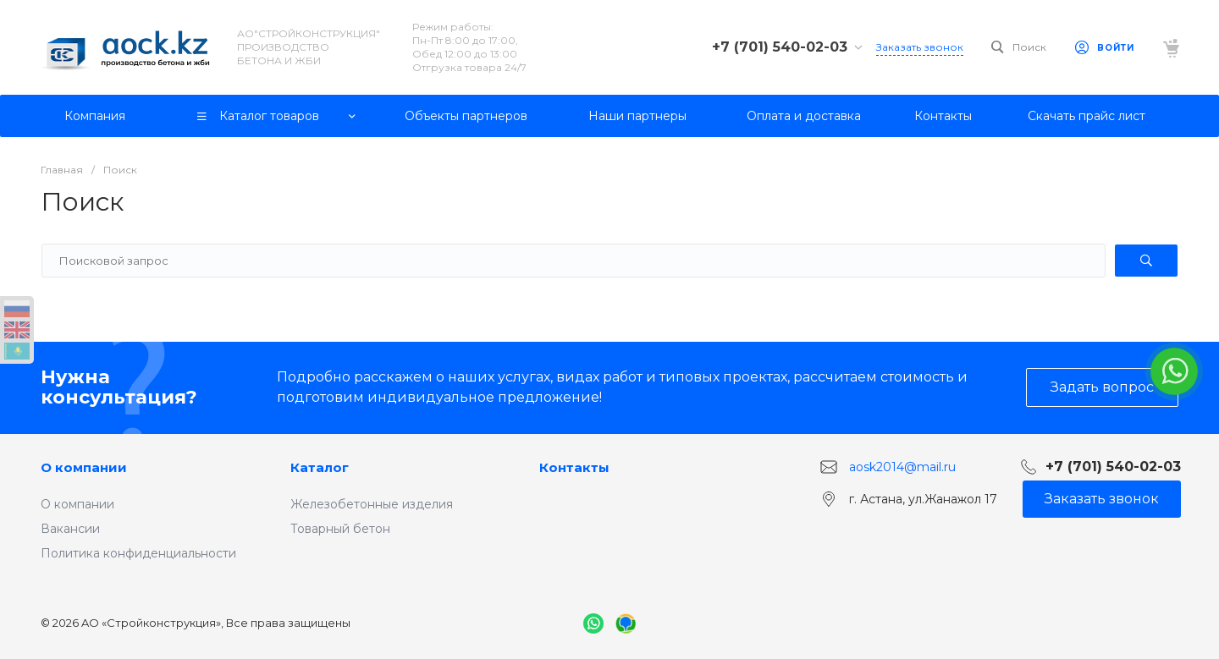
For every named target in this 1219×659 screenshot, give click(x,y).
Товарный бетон (340, 528)
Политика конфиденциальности (138, 553)
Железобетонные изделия (371, 504)
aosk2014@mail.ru (902, 466)
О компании (84, 467)
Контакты (574, 467)
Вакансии (70, 528)
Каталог (319, 467)
